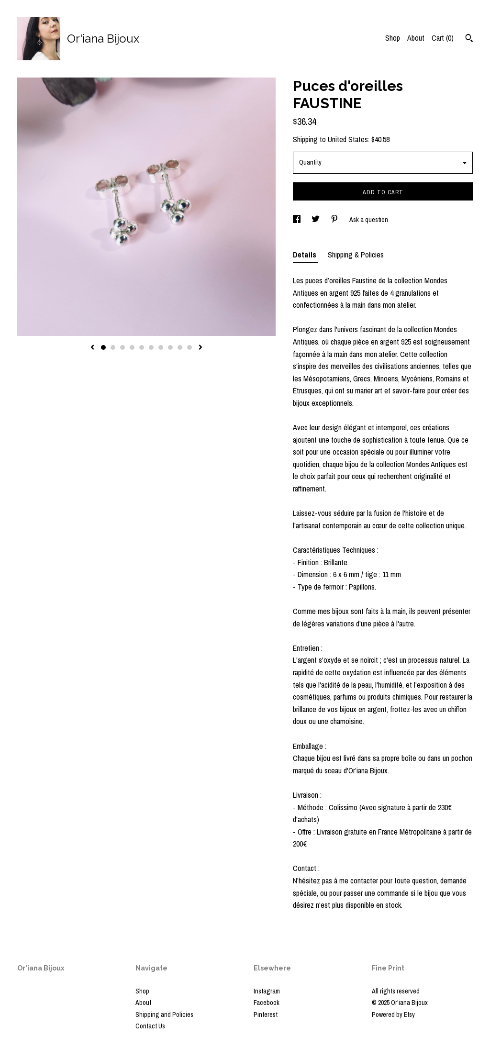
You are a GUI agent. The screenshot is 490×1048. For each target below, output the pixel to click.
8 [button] (170, 347)
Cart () (443, 38)
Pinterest (266, 1014)
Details (305, 254)
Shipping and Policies (164, 1014)
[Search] (469, 39)
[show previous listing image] (92, 348)
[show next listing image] (200, 348)
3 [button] (122, 347)
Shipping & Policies (356, 254)
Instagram (267, 991)
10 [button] (189, 347)
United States (348, 139)
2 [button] (113, 347)
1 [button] (103, 347)
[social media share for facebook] (297, 219)
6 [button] (151, 347)
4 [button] (132, 347)
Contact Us (150, 1026)
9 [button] (180, 347)
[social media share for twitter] (316, 219)
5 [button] (141, 347)
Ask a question (368, 219)
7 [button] (160, 347)
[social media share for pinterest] (335, 219)
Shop (392, 38)
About (415, 38)
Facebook (266, 1002)
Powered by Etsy (393, 1014)
